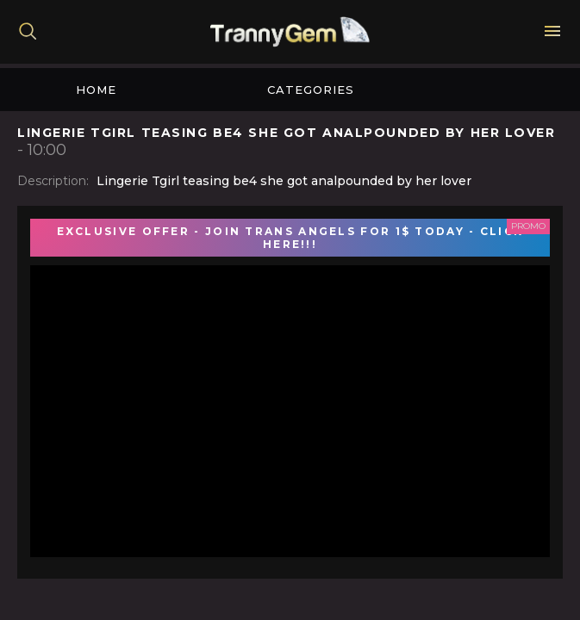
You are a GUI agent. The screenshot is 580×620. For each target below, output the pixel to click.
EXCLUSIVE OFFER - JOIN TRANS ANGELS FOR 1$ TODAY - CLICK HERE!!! (290, 238)
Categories (310, 89)
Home (96, 89)
